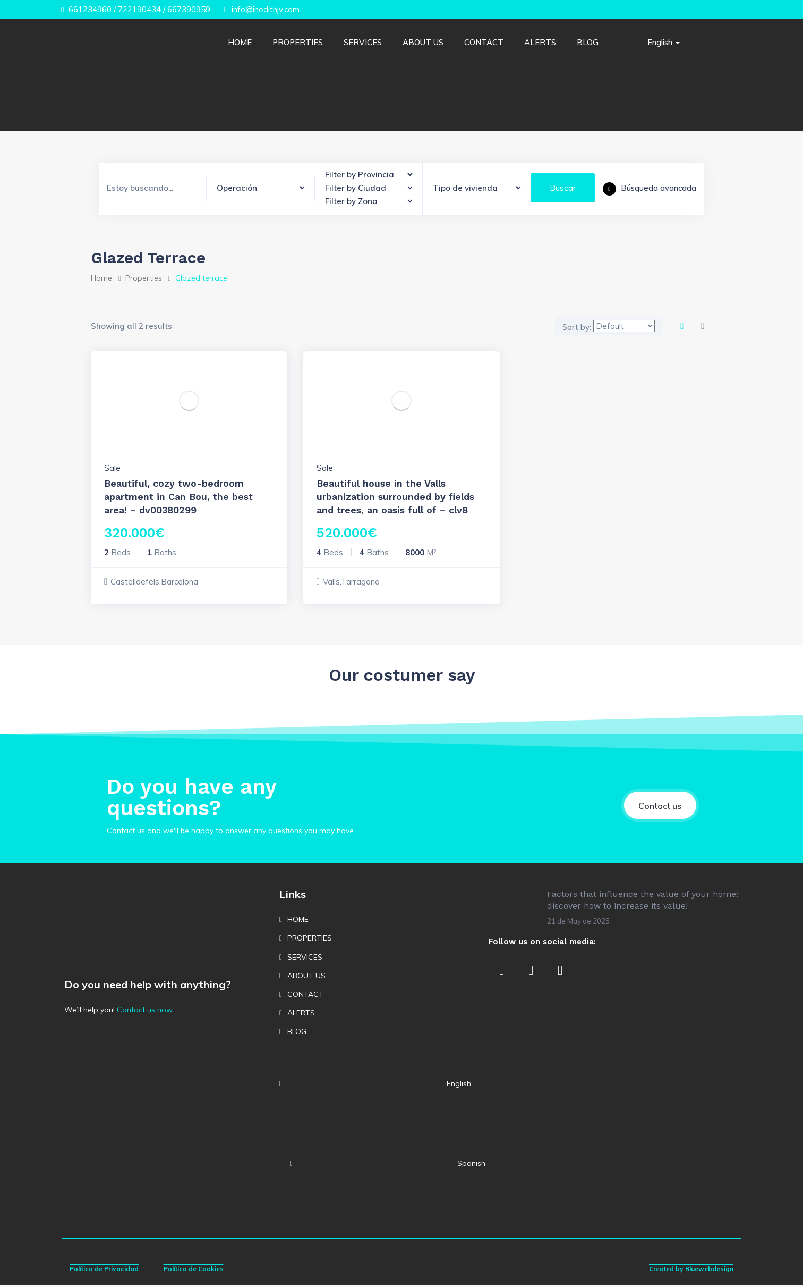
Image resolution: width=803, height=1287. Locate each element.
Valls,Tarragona (351, 582)
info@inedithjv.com (261, 9)
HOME (240, 42)
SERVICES (363, 42)
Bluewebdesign (709, 1270)
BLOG (588, 42)
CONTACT (483, 42)
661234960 (86, 9)
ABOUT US (423, 42)
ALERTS (540, 42)
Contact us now (145, 1011)
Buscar (563, 187)
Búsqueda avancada (649, 188)
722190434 (139, 9)
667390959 (188, 9)
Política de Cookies (194, 1270)
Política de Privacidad (104, 1270)
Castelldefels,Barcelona (154, 582)
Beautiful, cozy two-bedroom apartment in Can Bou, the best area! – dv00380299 (178, 496)
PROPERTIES (297, 42)
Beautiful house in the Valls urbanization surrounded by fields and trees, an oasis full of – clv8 (395, 496)
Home (101, 278)
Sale (112, 468)
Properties (143, 278)
